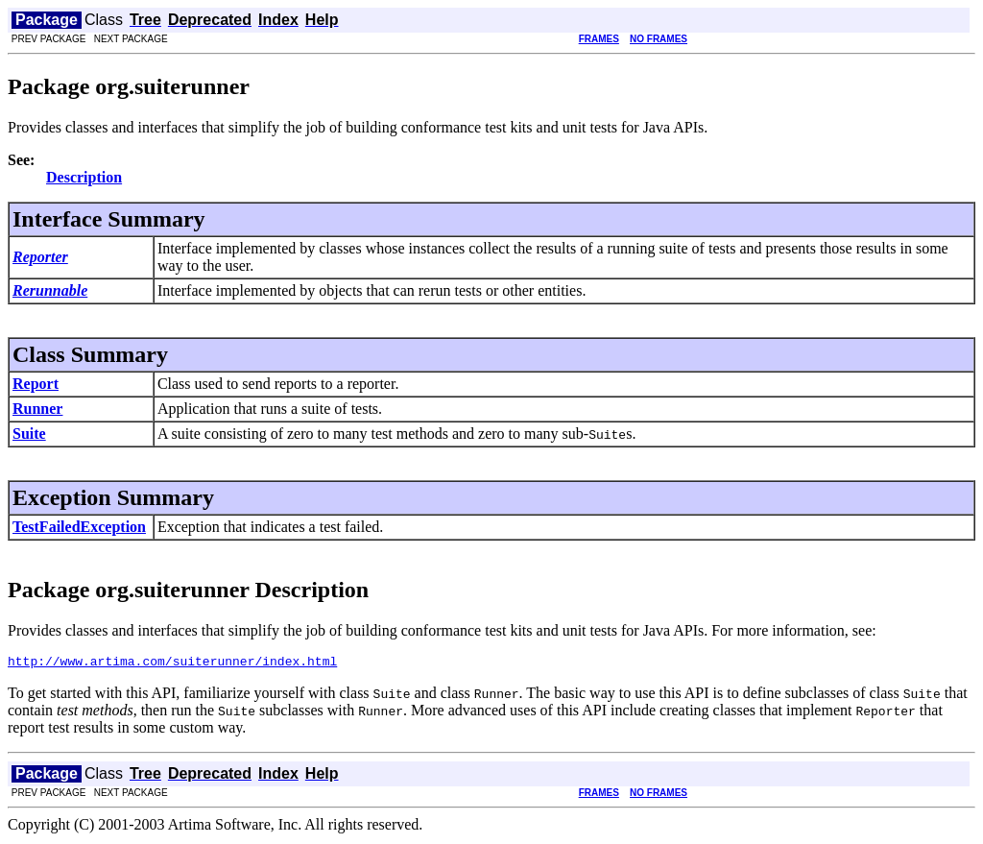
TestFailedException (79, 526)
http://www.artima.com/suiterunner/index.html (172, 663)
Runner (37, 408)
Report (35, 383)
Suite (29, 433)
